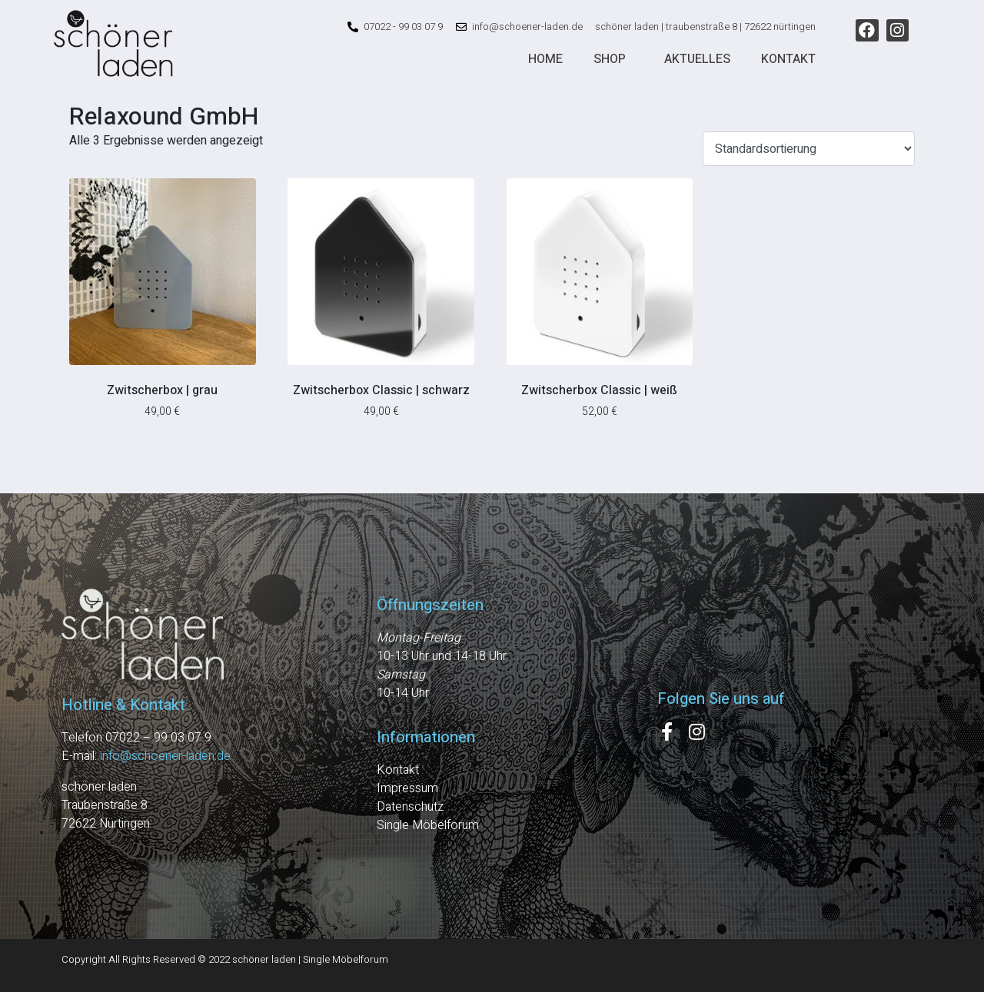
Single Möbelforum (428, 825)
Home (545, 59)
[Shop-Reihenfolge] (809, 149)
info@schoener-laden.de (165, 756)
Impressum (407, 788)
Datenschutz (410, 807)
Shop (609, 59)
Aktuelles (697, 59)
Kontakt (788, 59)
